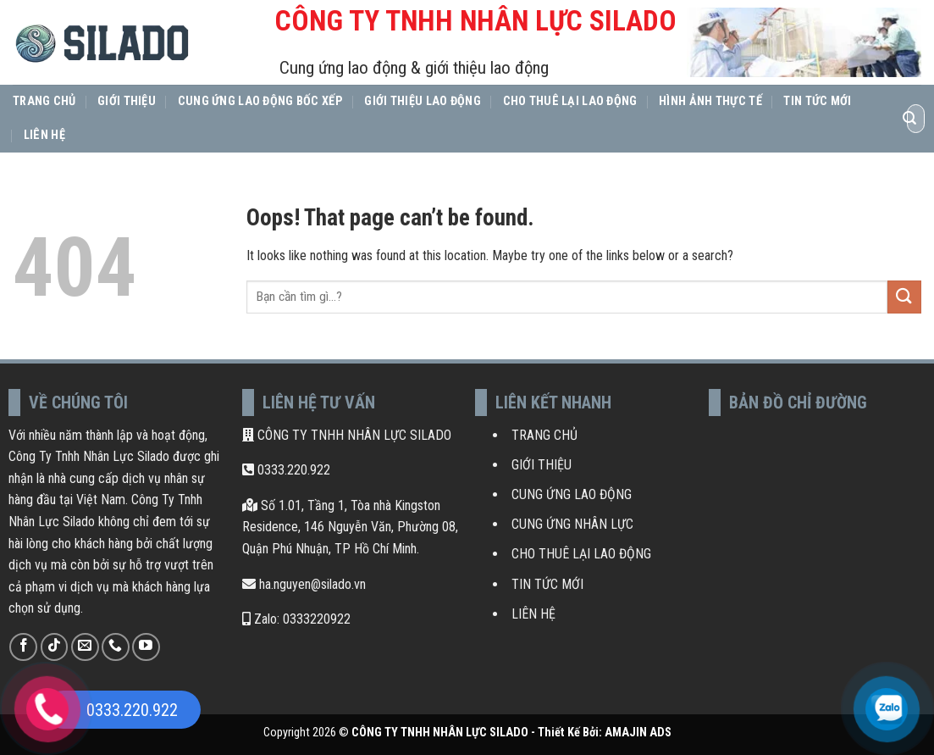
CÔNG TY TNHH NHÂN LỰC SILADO (346, 435)
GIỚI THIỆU (541, 465)
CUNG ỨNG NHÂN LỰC (572, 524)
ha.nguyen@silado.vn (304, 584)
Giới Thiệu (126, 101)
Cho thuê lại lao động (570, 101)
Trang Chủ (44, 101)
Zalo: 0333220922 (296, 619)
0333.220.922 (286, 470)
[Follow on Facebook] (23, 647)
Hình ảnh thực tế (710, 101)
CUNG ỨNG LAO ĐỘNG (571, 494)
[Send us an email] (85, 647)
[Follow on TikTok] (55, 647)
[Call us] (116, 647)
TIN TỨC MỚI (547, 584)
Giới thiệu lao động (422, 101)
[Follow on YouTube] (146, 647)
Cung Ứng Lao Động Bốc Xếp (260, 101)
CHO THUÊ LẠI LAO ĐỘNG (581, 554)
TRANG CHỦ (544, 435)
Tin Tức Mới (817, 101)
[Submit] (909, 118)
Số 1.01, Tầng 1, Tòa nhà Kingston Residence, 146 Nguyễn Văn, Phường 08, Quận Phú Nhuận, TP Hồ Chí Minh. (350, 527)
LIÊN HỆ (533, 614)
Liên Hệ (44, 135)
